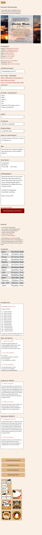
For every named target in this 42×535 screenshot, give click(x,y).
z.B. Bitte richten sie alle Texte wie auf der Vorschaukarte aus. (13, 140)
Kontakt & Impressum (13, 470)
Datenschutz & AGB (13, 474)
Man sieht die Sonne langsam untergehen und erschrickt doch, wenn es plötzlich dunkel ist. (13, 152)
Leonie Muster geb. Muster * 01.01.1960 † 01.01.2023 (13, 166)
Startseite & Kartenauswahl (13, 460)
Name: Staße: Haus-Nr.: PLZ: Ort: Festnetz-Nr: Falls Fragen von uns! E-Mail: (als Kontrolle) (13, 102)
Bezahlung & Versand (13, 465)
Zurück (3, 2)
